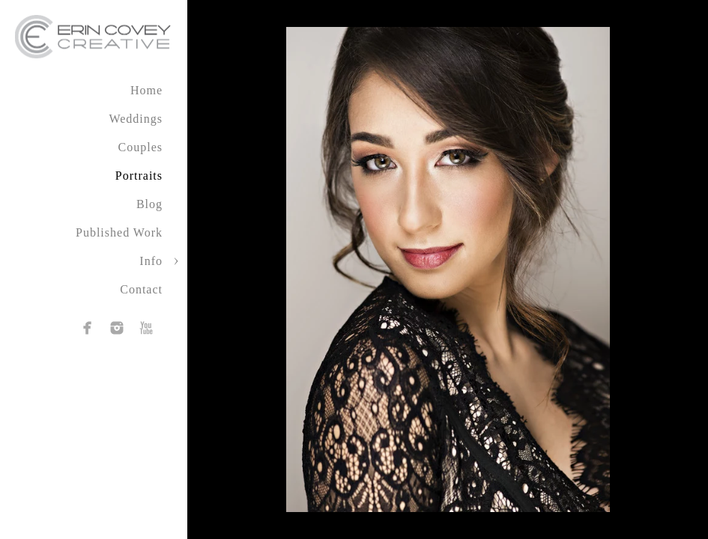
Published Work (119, 232)
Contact (141, 289)
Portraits (139, 175)
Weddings (136, 118)
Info (151, 261)
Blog (149, 204)
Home (146, 90)
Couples (140, 147)
